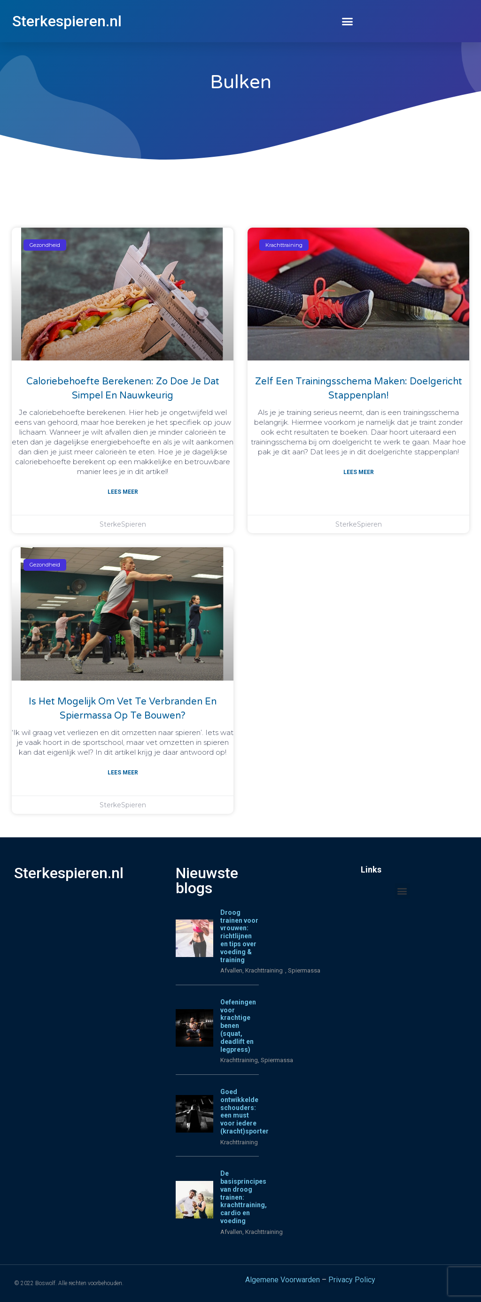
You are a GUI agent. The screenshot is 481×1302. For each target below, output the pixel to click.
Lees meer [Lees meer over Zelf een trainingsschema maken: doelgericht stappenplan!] (358, 472)
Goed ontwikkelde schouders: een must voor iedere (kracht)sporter (244, 1111)
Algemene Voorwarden (282, 1279)
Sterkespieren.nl (67, 21)
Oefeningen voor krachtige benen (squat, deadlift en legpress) (238, 1025)
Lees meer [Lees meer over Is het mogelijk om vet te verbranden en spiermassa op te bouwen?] (123, 772)
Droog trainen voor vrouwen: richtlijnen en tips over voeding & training (239, 936)
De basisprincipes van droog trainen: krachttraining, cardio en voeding (243, 1197)
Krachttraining (239, 1060)
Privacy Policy (351, 1279)
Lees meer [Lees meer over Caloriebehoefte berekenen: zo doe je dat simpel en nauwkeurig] (123, 492)
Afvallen (231, 970)
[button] (348, 21)
